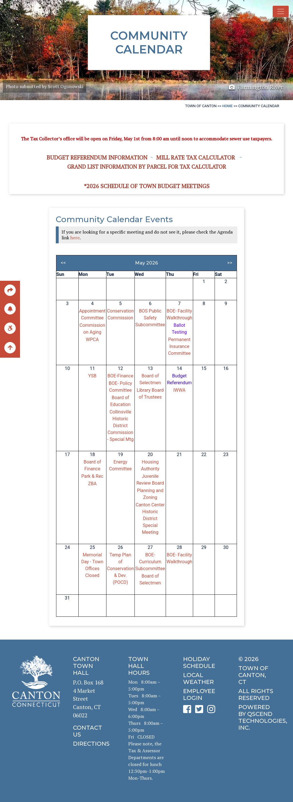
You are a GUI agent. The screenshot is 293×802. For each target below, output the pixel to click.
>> (229, 263)
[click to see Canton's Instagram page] (212, 711)
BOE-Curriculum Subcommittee (150, 561)
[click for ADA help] (10, 328)
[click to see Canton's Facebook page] (188, 711)
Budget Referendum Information (97, 157)
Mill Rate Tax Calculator (195, 157)
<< (63, 263)
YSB (92, 376)
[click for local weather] (201, 678)
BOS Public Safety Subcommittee (150, 317)
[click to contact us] (91, 731)
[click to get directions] (91, 743)
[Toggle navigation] (281, 11)
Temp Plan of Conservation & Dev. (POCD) (120, 568)
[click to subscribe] (10, 308)
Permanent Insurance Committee (179, 346)
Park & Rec (92, 476)
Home (227, 106)
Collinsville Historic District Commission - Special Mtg (120, 425)
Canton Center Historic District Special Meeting (150, 518)
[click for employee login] (201, 694)
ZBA (92, 483)
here (75, 237)
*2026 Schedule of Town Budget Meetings (146, 186)
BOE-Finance (120, 376)
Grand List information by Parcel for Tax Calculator (146, 166)
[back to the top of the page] (10, 348)
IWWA (179, 390)
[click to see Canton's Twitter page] (200, 711)
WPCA (92, 339)
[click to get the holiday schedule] (201, 662)
